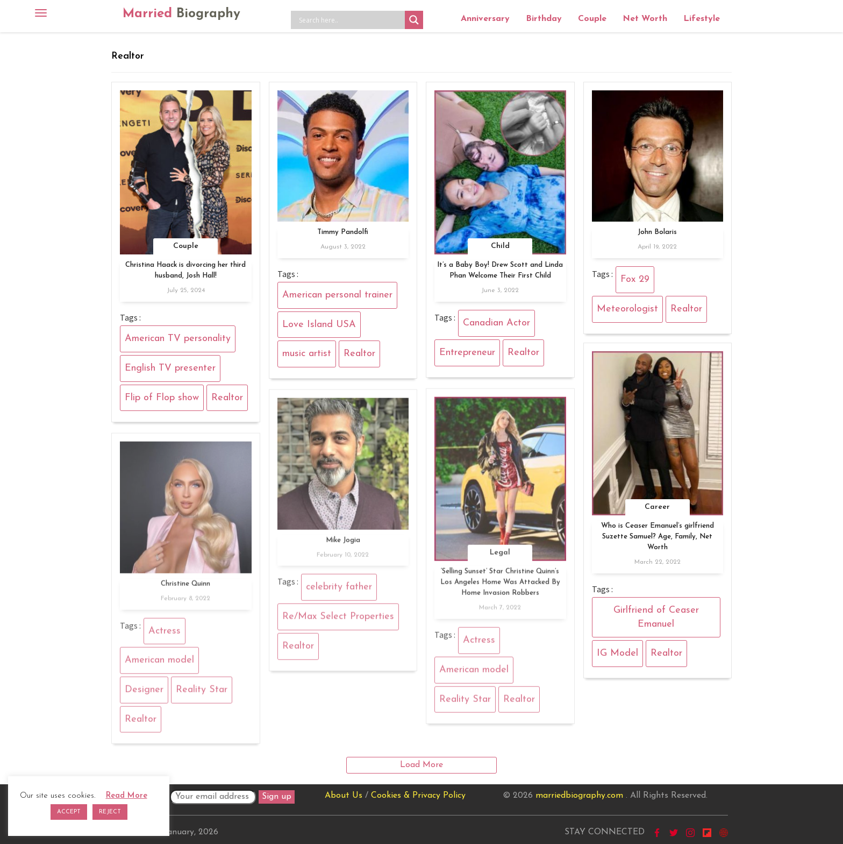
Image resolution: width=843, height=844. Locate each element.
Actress (479, 644)
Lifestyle (701, 19)
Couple (592, 19)
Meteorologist (627, 309)
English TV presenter (170, 368)
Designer (144, 693)
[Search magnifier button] (414, 20)
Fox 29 (634, 279)
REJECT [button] (110, 812)
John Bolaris (657, 232)
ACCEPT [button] (69, 812)
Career (657, 507)
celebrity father (339, 591)
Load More (421, 765)
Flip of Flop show (162, 398)
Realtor (227, 398)
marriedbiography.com (579, 795)
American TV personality (178, 339)
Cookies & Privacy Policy (418, 795)
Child (500, 246)
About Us (343, 795)
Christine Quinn (185, 587)
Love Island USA (319, 325)
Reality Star (465, 703)
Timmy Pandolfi (342, 232)
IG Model (617, 653)
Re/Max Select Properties (338, 620)
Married (181, 14)
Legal (500, 556)
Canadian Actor (496, 323)
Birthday (544, 19)
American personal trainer (337, 295)
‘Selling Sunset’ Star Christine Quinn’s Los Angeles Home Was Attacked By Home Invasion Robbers (500, 586)
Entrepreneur (467, 352)
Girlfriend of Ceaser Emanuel (656, 617)
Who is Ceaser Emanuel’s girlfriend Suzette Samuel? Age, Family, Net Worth (657, 536)
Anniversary (485, 19)
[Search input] (350, 20)
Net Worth (645, 19)
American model (474, 673)
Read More (126, 796)
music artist (306, 354)
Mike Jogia (343, 543)
